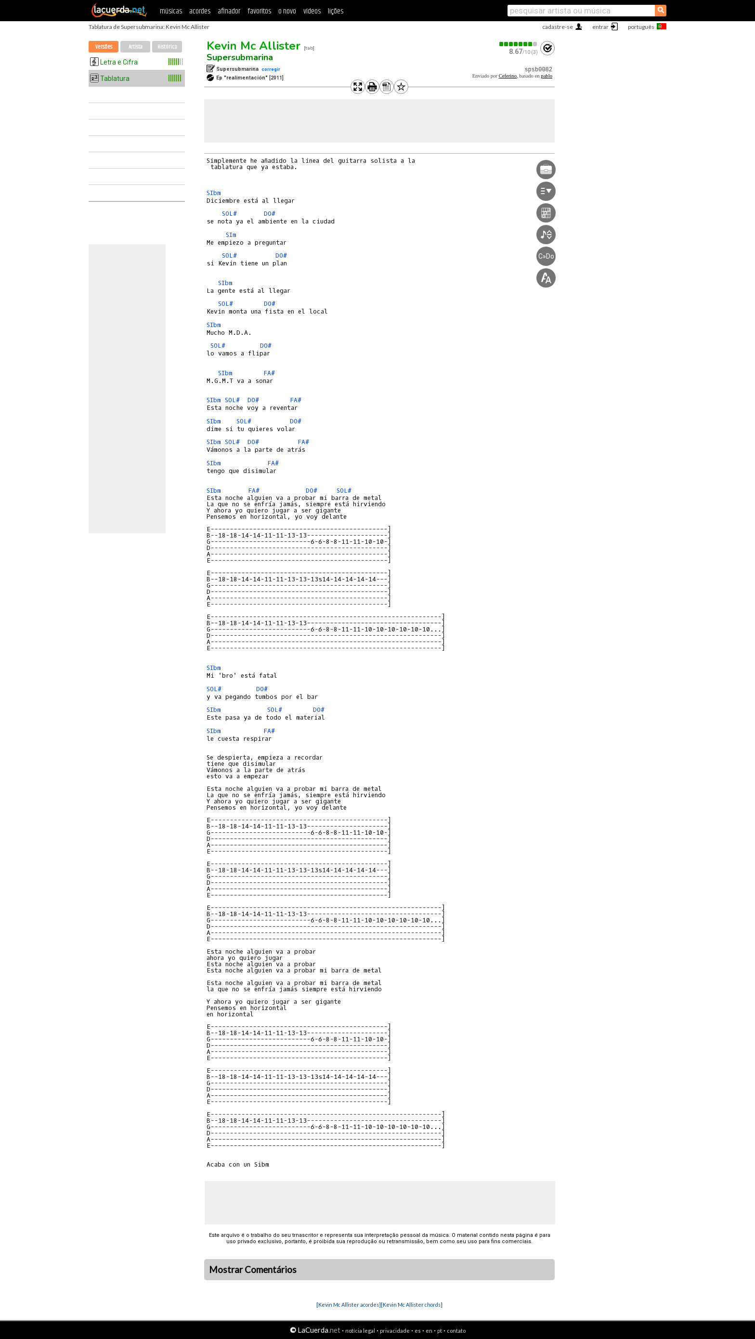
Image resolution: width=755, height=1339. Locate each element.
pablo (546, 76)
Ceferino (508, 76)
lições (335, 11)
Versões (103, 47)
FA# (269, 373)
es (418, 1330)
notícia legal (360, 1330)
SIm (231, 235)
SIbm (214, 193)
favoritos (259, 11)
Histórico (167, 47)
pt (439, 1330)
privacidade (395, 1330)
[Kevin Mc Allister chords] (412, 1304)
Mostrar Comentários (253, 1269)
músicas (171, 11)
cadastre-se (557, 26)
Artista (136, 47)
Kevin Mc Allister (253, 45)
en (429, 1330)
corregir (270, 69)
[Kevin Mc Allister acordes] (348, 1304)
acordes (199, 11)
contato (456, 1330)
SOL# (229, 214)
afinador (229, 11)
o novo (287, 11)
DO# (269, 214)
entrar (600, 26)
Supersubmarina (240, 57)
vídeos (312, 11)
